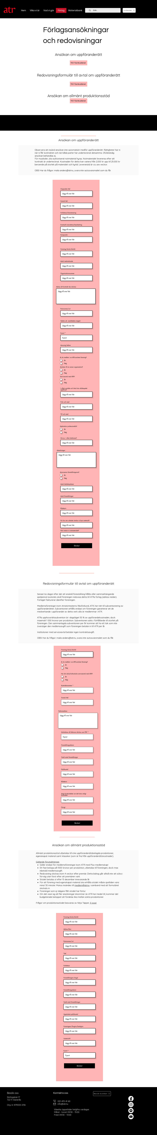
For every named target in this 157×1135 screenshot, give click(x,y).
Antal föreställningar (66, 496)
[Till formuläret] (78, 84)
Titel (65, 953)
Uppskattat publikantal (71, 1014)
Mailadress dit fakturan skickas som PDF (74, 732)
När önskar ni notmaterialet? (69, 530)
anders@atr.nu (66, 170)
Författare (67, 965)
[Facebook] (131, 1098)
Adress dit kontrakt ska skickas (66, 287)
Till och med (64, 414)
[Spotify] (131, 1110)
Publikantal (64, 769)
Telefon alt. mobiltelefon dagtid (70, 321)
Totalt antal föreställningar (69, 757)
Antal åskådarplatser (67, 484)
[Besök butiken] (102, 1093)
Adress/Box (67, 929)
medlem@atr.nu (82, 885)
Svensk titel (64, 201)
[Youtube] (131, 1116)
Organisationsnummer (67, 273)
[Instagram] (131, 1104)
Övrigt (63, 807)
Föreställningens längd (71, 978)
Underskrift (67, 1038)
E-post (62, 333)
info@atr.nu (63, 1104)
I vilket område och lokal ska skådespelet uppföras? (73, 389)
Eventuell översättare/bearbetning (71, 225)
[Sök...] (104, 10)
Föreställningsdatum (67, 745)
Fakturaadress (62, 711)
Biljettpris (63, 508)
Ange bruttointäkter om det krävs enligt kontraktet (73, 794)
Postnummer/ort (65, 309)
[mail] (54, 1104)
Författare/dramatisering (68, 213)
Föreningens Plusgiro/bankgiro (73, 1026)
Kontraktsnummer (66, 685)
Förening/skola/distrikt (67, 249)
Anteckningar (61, 450)
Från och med (64, 402)
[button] (48, 10)
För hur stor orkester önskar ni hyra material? (74, 520)
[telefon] (54, 1101)
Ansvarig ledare (65, 345)
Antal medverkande (66, 261)
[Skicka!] (76, 545)
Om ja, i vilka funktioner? (68, 438)
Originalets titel (65, 189)
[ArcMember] (129, 10)
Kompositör (64, 235)
